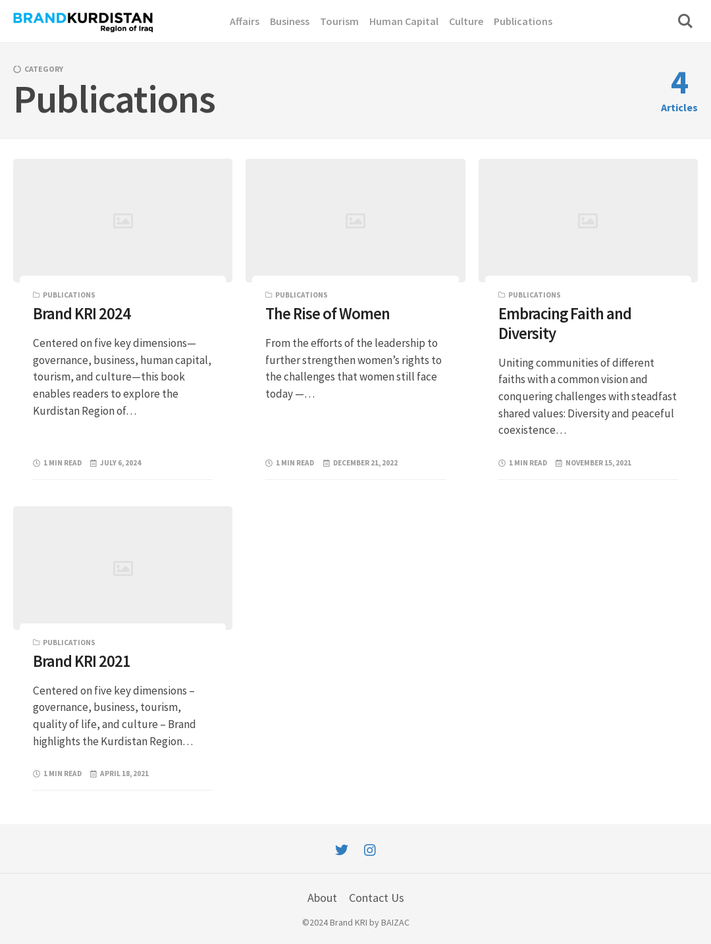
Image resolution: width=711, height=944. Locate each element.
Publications (69, 295)
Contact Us (376, 897)
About (322, 897)
